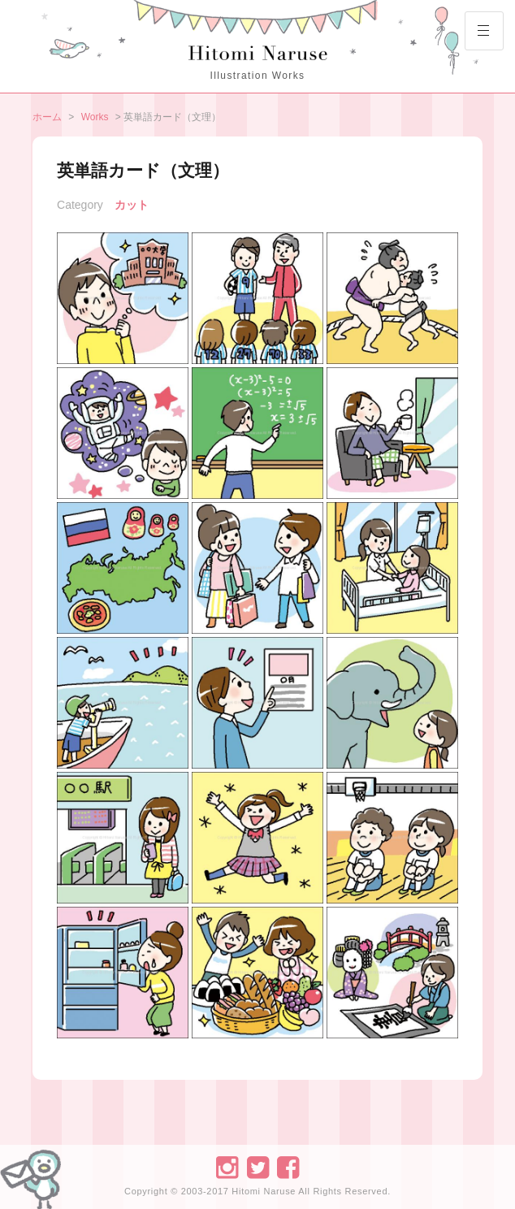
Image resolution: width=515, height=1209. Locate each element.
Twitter (257, 1166)
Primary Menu (477, 36)
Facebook (288, 1166)
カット (132, 204)
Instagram (226, 1166)
